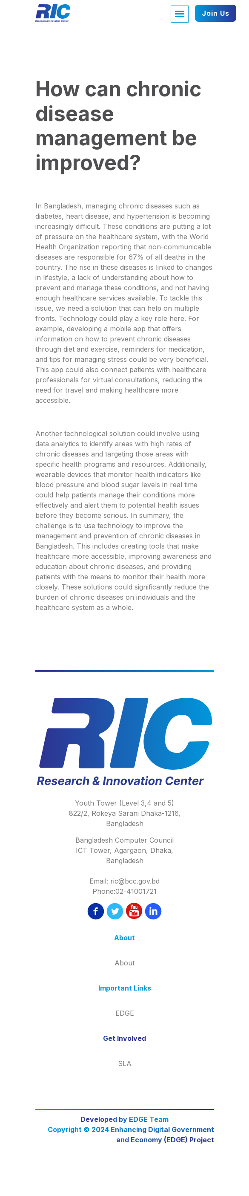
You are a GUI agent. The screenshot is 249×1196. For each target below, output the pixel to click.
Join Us (215, 13)
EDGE (124, 1013)
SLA (125, 1063)
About (124, 963)
